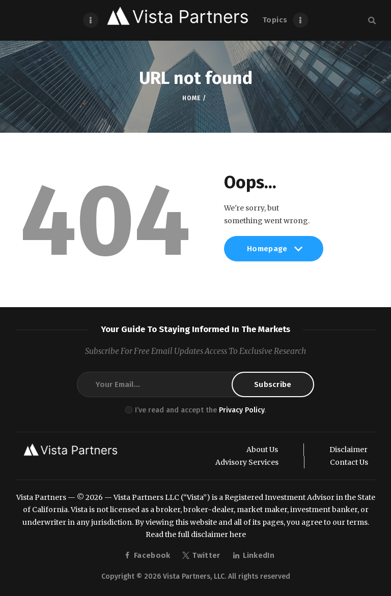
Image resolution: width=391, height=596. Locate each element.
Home (191, 98)
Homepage (273, 253)
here (238, 534)
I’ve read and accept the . (200, 410)
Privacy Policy (241, 410)
